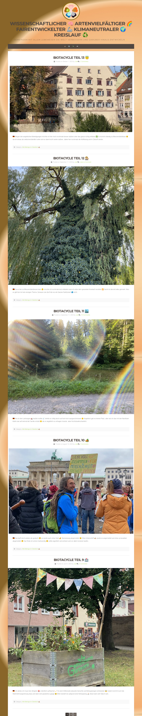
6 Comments (83, 564)
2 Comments (84, 61)
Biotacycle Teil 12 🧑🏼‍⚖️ (71, 158)
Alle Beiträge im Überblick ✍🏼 (31, 147)
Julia (76, 61)
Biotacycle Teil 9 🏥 (71, 560)
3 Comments (84, 444)
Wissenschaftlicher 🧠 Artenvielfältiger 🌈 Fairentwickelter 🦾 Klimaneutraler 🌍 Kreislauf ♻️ (71, 29)
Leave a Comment (85, 162)
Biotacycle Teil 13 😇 (71, 58)
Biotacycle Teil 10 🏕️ (71, 440)
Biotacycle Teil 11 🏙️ (71, 311)
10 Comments (85, 315)
